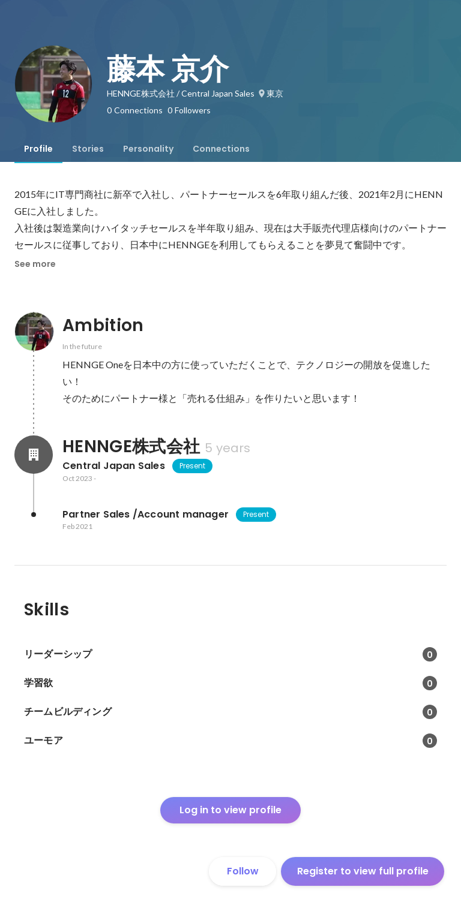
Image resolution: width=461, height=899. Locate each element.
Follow (243, 871)
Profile (38, 149)
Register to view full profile (363, 871)
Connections (221, 149)
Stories (88, 149)
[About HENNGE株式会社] (33, 454)
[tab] (38, 148)
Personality (148, 149)
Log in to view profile (230, 810)
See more (35, 264)
